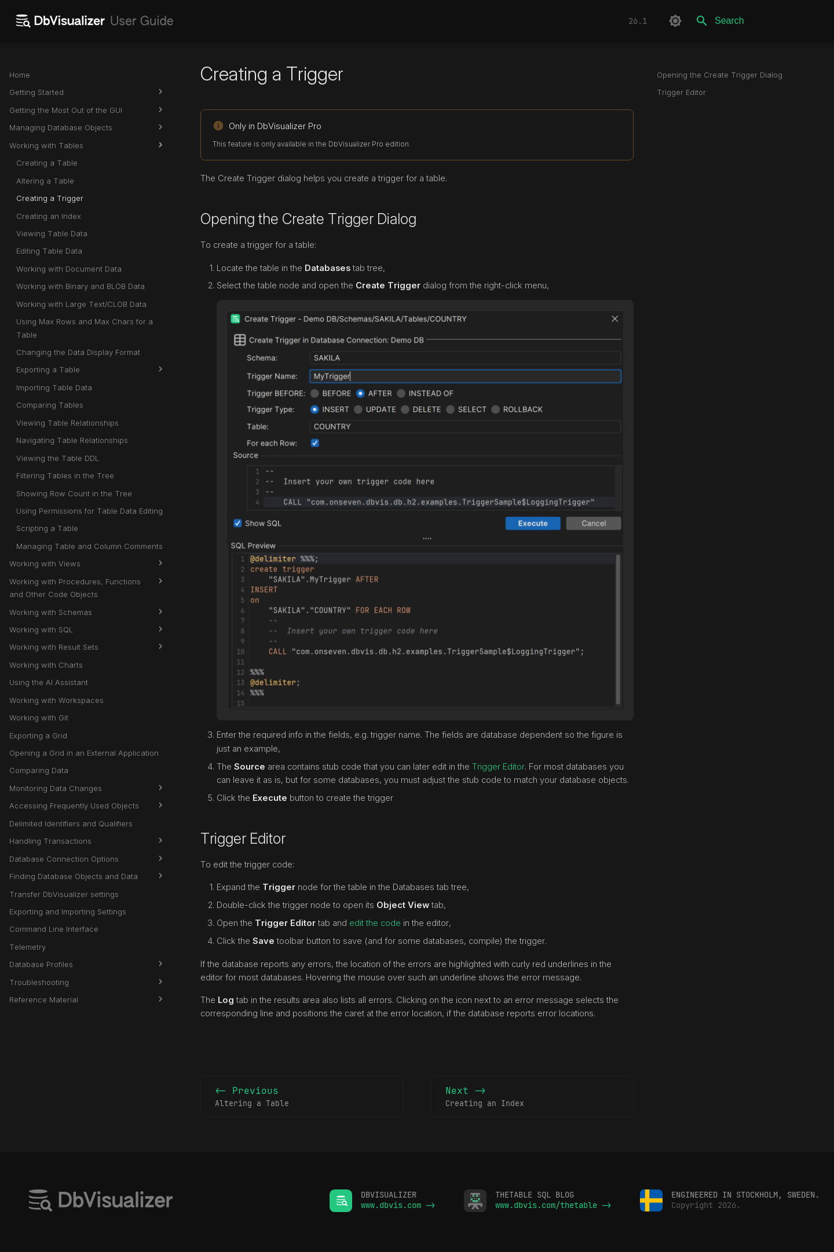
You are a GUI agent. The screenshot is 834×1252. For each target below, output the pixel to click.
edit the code (375, 923)
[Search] (757, 20)
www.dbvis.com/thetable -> (553, 1205)
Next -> (532, 1097)
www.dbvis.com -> (398, 1205)
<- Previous (302, 1097)
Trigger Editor (498, 767)
